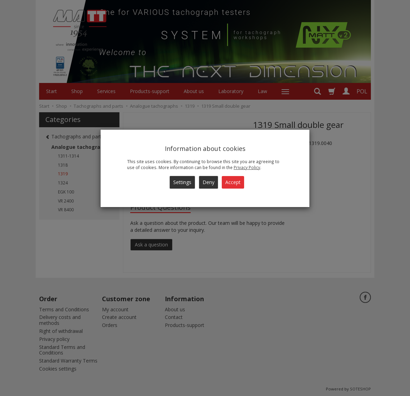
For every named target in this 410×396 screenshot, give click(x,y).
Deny (208, 182)
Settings (182, 182)
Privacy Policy (247, 167)
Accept (233, 182)
